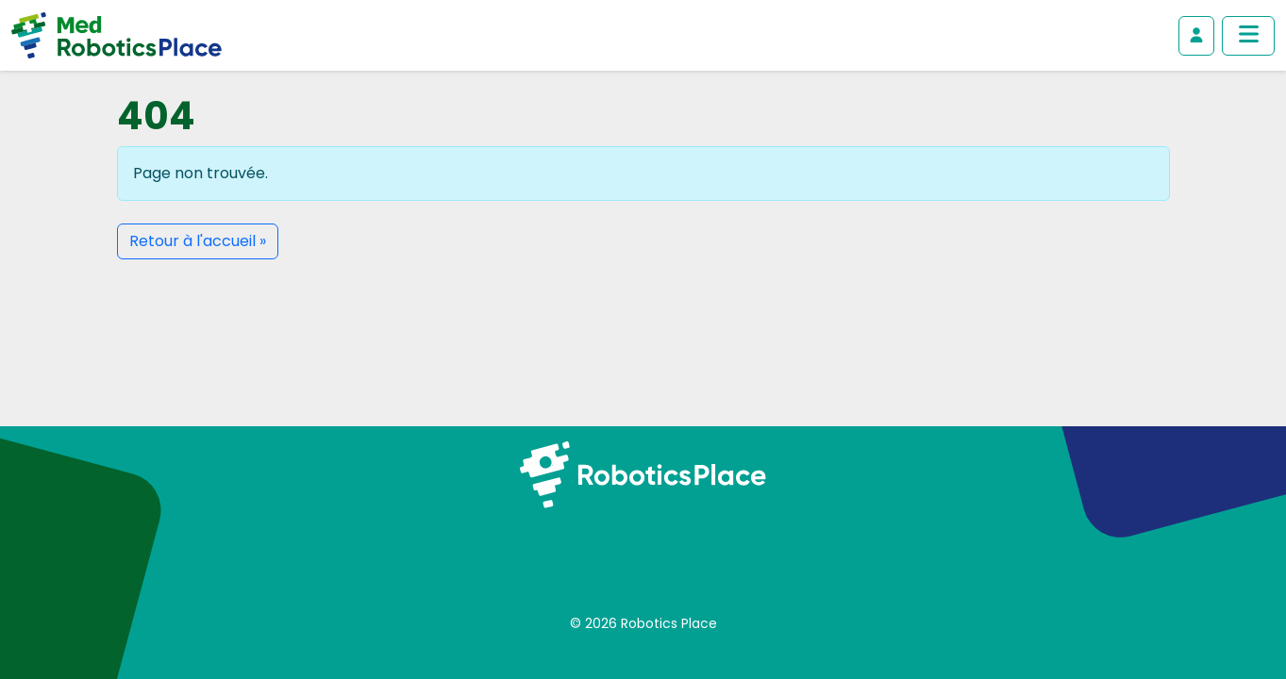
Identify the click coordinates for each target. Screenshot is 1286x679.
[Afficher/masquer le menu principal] (1248, 36)
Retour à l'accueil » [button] (197, 241)
